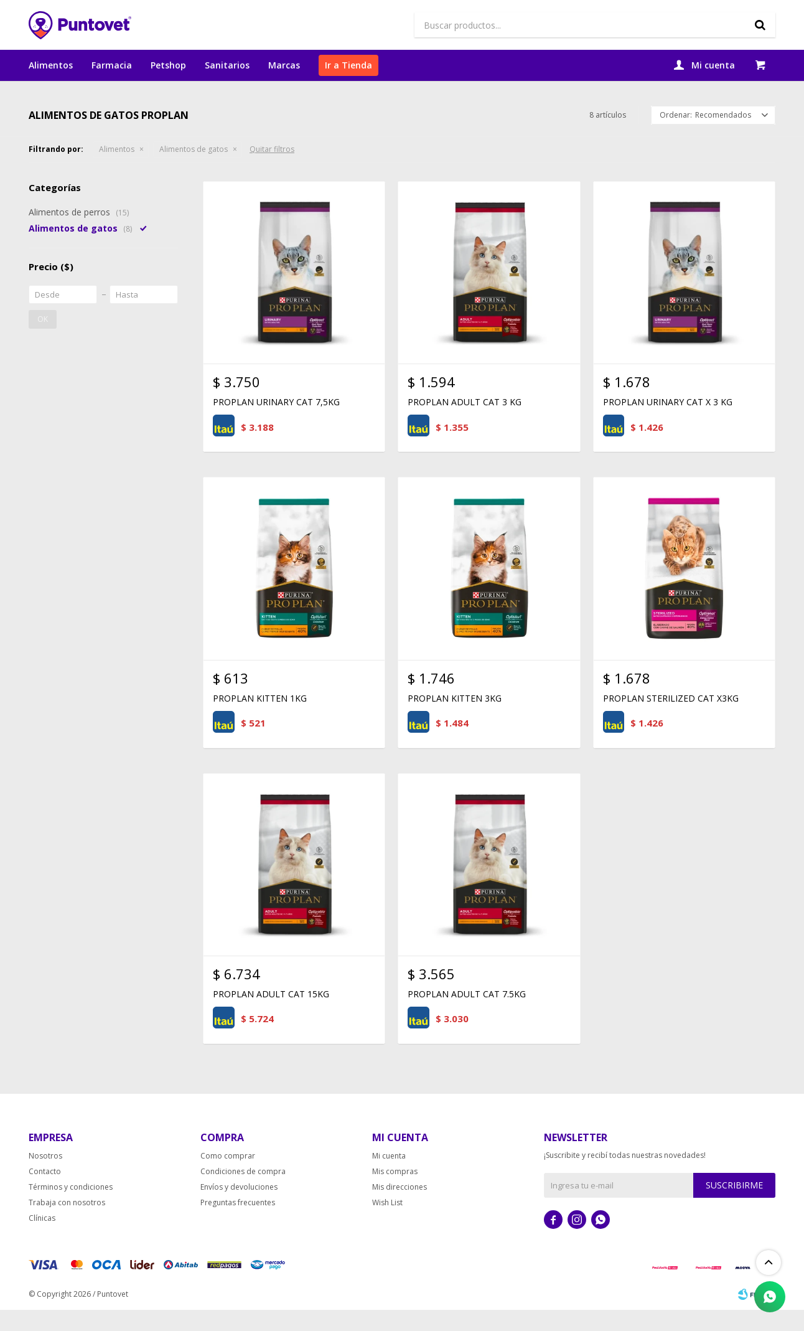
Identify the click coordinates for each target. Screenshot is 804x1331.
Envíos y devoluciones (239, 1208)
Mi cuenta (389, 1177)
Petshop (168, 65)
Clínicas (42, 1239)
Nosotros (45, 1177)
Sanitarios (227, 65)
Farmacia (111, 65)
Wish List (387, 1223)
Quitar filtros (272, 170)
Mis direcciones (399, 1208)
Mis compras (395, 1192)
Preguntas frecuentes (237, 1223)
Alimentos (51, 65)
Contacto (45, 1192)
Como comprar (227, 1177)
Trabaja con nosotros (67, 1223)
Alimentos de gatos (193, 170)
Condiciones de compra (243, 1192)
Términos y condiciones (71, 1208)
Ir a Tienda (348, 65)
